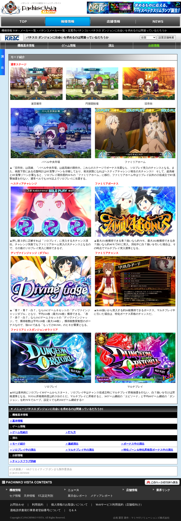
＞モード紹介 (17, 443)
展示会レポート (77, 495)
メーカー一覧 (28, 30)
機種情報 (67, 21)
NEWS (158, 21)
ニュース (73, 490)
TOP (22, 21)
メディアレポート (101, 495)
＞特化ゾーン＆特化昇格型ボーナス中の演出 (147, 449)
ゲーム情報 (69, 45)
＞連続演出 (71, 443)
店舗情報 (113, 21)
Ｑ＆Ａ (73, 510)
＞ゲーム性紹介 (19, 432)
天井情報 (29, 495)
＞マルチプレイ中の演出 (79, 449)
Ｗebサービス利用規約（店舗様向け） (119, 504)
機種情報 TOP (9, 30)
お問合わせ (17, 504)
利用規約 (37, 504)
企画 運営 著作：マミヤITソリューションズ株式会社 (141, 517)
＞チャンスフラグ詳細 (23, 461)
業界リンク (163, 490)
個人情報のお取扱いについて (69, 504)
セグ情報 (15, 495)
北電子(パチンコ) (78, 30)
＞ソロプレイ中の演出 (23, 449)
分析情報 (153, 45)
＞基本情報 (16, 420)
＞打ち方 (70, 432)
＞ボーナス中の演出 (132, 443)
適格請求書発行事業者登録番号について (35, 510)
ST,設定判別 (45, 495)
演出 (111, 45)
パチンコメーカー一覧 (52, 30)
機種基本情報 (25, 45)
